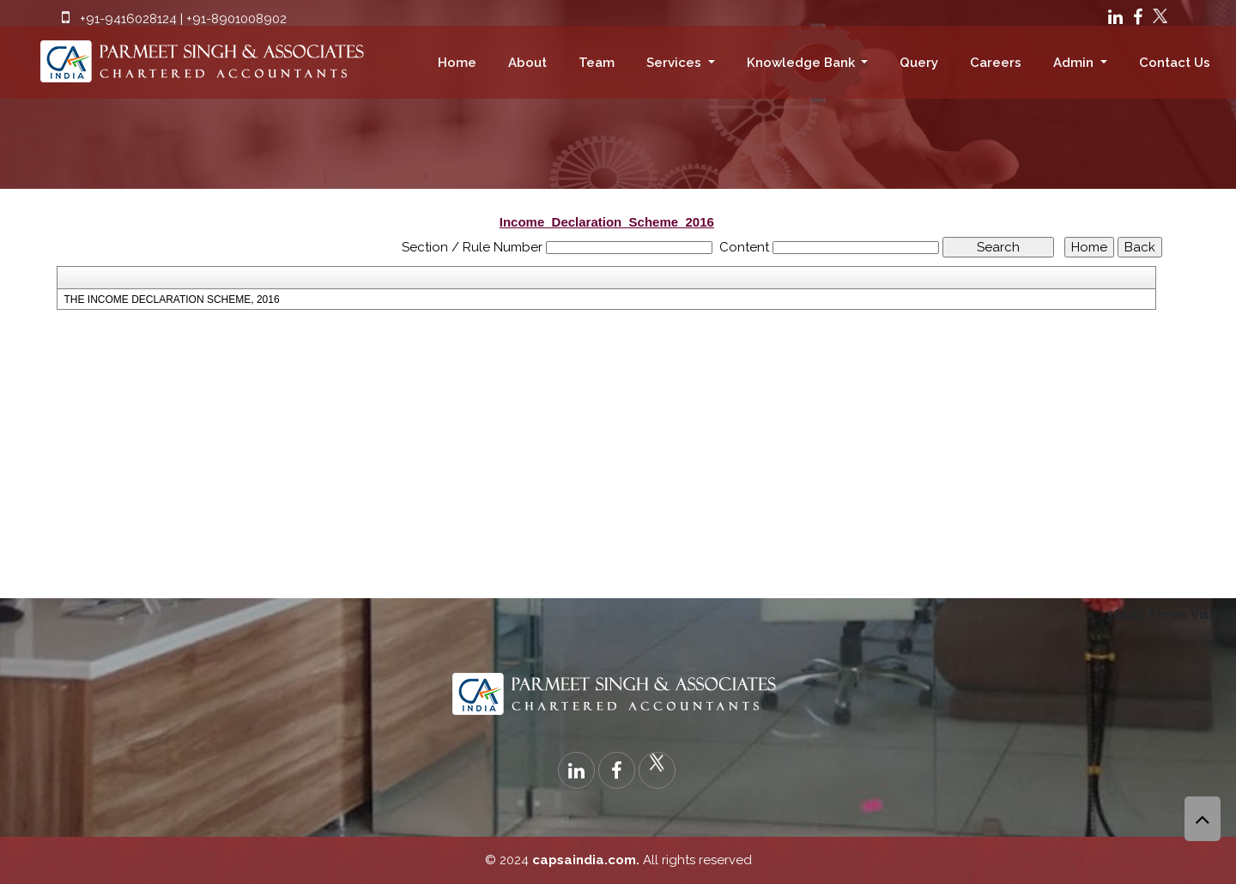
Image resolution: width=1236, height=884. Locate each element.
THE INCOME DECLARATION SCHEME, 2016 (171, 300)
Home (457, 62)
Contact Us (1174, 62)
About (527, 62)
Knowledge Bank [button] (802, 62)
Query (919, 62)
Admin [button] (1075, 62)
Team (597, 62)
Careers (995, 62)
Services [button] (675, 62)
